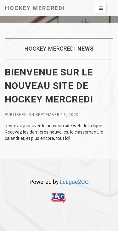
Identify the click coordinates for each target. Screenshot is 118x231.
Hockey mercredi (35, 8)
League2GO (74, 182)
